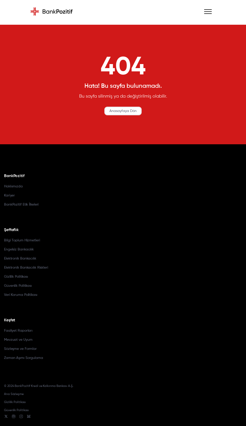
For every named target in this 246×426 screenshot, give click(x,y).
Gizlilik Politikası (16, 276)
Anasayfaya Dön (123, 111)
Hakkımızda (13, 186)
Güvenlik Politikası (18, 286)
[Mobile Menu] (208, 11)
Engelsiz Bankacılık (19, 249)
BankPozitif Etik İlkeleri (21, 204)
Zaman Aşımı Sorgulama (23, 358)
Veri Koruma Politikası (20, 295)
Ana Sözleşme (14, 394)
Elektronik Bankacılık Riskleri (26, 267)
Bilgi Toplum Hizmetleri (22, 240)
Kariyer (9, 195)
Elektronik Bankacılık (20, 258)
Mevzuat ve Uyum (18, 340)
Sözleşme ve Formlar (20, 349)
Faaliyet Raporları (18, 330)
